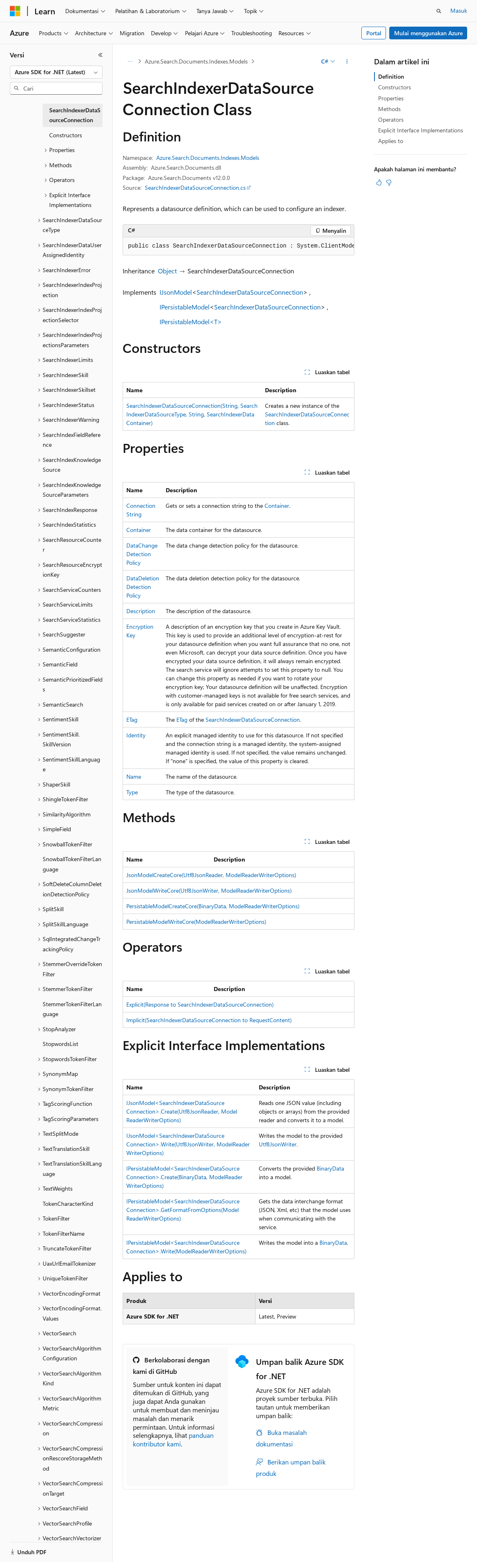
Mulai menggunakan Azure (428, 33)
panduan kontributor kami (173, 1439)
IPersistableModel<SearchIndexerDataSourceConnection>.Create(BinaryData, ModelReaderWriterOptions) (184, 1176)
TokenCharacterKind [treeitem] (68, 1203)
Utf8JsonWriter (278, 1144)
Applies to (390, 141)
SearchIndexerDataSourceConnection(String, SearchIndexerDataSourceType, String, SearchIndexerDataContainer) (192, 414)
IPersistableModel (185, 306)
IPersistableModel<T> (191, 321)
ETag (131, 719)
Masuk (458, 10)
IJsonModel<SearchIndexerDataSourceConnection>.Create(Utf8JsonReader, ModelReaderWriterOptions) (181, 1111)
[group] (238, 246)
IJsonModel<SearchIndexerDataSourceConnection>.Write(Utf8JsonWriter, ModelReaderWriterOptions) (188, 1144)
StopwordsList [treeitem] (60, 1044)
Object (167, 270)
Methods (389, 109)
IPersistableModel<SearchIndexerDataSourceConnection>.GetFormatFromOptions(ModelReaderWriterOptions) (183, 1209)
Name (133, 776)
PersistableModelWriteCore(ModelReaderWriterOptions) (196, 921)
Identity (136, 735)
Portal (373, 33)
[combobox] (56, 72)
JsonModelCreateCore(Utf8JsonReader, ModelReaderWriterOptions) (211, 875)
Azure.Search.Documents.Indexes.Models (196, 61)
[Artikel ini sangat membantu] (379, 182)
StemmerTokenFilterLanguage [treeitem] (72, 1009)
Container (277, 505)
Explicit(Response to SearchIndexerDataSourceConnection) (200, 1004)
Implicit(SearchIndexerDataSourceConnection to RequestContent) (209, 1020)
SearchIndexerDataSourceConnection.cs (195, 187)
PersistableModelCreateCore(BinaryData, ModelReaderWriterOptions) (212, 906)
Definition (391, 76)
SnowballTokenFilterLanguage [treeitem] (72, 864)
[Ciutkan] (100, 55)
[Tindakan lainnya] (347, 61)
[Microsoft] (15, 11)
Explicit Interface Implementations (420, 130)
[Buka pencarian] (439, 11)
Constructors (394, 87)
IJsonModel (176, 292)
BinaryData (330, 1168)
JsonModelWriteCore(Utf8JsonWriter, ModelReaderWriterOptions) (209, 890)
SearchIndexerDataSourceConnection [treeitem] (74, 115)
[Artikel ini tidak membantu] (389, 182)
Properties (391, 98)
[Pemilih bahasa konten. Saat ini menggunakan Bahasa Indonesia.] (40, 1548)
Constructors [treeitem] (65, 135)
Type (132, 792)
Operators (391, 119)
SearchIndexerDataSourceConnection (249, 292)
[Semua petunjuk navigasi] (130, 61)
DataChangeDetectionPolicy (141, 553)
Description (140, 611)
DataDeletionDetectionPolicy (142, 586)
